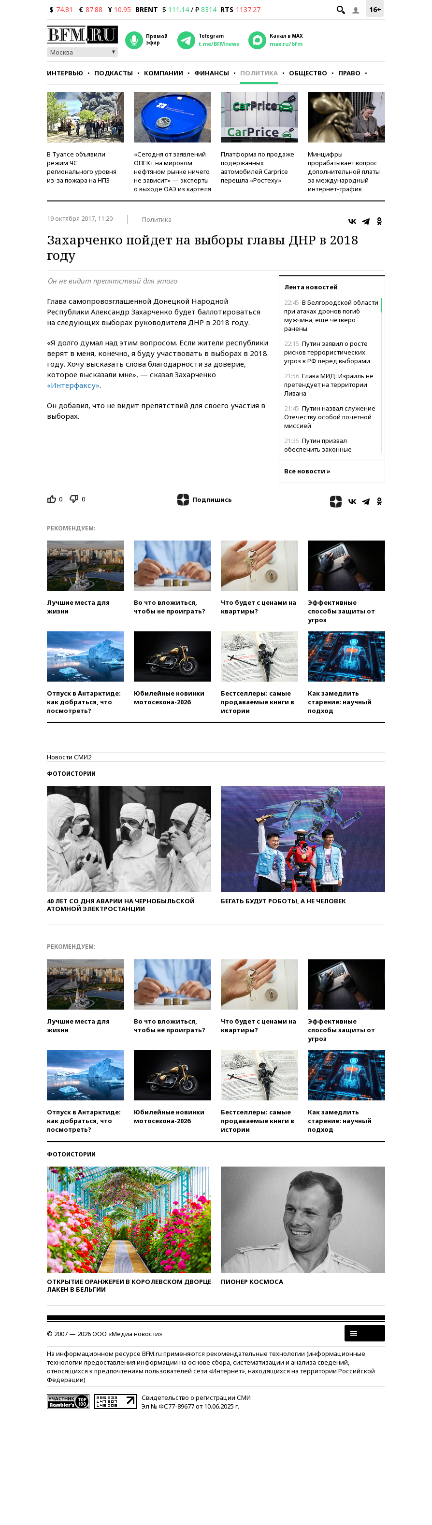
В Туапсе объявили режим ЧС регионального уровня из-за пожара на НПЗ (81, 167)
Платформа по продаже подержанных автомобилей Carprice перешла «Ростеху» (257, 167)
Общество (308, 73)
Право (349, 73)
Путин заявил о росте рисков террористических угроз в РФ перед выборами (327, 352)
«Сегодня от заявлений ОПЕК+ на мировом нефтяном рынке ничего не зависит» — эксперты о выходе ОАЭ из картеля (172, 171)
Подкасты (113, 73)
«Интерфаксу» (73, 385)
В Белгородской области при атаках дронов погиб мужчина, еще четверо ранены (331, 315)
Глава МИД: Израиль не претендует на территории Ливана (329, 384)
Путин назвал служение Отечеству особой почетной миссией (329, 417)
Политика (259, 73)
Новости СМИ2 (69, 757)
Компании (163, 73)
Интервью (65, 73)
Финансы (211, 73)
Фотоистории (71, 774)
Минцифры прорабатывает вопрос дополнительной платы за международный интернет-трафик (344, 171)
